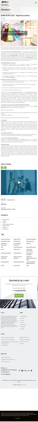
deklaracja (28, 243)
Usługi (3, 222)
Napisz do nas (19, 295)
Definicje (3, 227)
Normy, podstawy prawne (7, 224)
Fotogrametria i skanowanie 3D (8, 359)
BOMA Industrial (30, 241)
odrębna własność (17, 252)
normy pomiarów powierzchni (17, 244)
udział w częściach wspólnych (18, 257)
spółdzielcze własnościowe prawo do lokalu (31, 258)
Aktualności (23, 324)
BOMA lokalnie (5, 219)
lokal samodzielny (5, 261)
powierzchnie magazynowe (4, 244)
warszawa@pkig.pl (5, 374)
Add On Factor (17, 249)
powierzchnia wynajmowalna (29, 250)
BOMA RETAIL (17, 241)
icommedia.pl (23, 384)
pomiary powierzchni (5, 239)
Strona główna (23, 316)
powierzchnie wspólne (31, 247)
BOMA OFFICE (17, 239)
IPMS (27, 265)
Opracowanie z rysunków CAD (8, 339)
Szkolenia (4, 221)
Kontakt (22, 328)
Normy (22, 322)
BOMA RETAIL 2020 (5, 241)
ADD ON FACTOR (23, 341)
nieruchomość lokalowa (6, 252)
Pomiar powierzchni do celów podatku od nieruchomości (9, 342)
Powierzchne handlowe (31, 239)
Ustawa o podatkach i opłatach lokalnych (31, 262)
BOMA (2, 265)
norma (2, 249)
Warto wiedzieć (5, 225)
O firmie (22, 318)
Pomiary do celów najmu (24, 339)
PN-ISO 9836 (17, 265)
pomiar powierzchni (18, 247)
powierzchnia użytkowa (19, 261)
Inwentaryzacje (4, 345)
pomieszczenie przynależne (29, 253)
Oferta (22, 320)
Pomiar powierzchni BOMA (7, 337)
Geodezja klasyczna (5, 357)
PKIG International (5, 361)
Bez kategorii (4, 229)
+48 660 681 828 (19, 291)
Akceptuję (17, 418)
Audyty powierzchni (23, 337)
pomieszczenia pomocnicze (4, 257)
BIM (2, 247)
